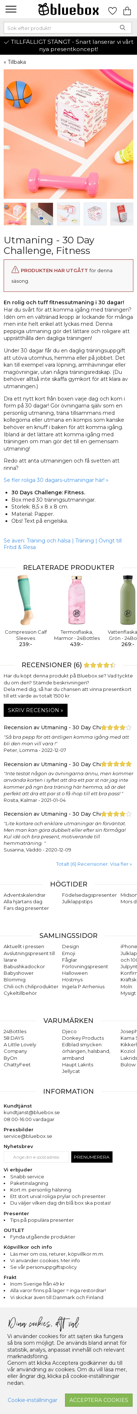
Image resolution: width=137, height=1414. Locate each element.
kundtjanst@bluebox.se (32, 1112)
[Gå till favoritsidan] (112, 9)
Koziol (128, 1051)
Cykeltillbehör (20, 993)
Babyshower (19, 973)
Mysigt (128, 993)
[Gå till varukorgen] (127, 9)
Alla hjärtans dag (23, 901)
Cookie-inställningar (32, 1400)
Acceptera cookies (98, 1400)
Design (70, 946)
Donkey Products (83, 1038)
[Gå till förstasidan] (68, 9)
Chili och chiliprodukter (31, 986)
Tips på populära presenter (42, 1220)
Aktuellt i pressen (24, 946)
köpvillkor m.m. (86, 1254)
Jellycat (71, 1071)
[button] (10, 9)
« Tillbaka (15, 62)
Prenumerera (92, 1157)
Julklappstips (77, 901)
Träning (84, 540)
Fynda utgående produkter (42, 1237)
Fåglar (69, 960)
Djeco (69, 1031)
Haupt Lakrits (77, 1064)
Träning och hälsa (49, 540)
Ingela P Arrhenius (83, 986)
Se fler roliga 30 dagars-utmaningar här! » (56, 480)
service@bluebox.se (28, 1136)
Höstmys (72, 979)
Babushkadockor (24, 966)
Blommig (15, 979)
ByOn (10, 1058)
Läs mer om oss (28, 1254)
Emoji (68, 953)
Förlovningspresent (85, 966)
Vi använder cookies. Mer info (45, 1260)
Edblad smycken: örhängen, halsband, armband (86, 1051)
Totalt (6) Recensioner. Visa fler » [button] (94, 864)
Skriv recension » (35, 710)
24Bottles (15, 1031)
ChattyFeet (17, 1064)
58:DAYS (14, 1038)
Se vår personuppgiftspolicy (43, 1267)
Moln (126, 986)
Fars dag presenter (26, 908)
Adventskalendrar (25, 895)
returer (57, 1254)
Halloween (75, 973)
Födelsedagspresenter (89, 895)
